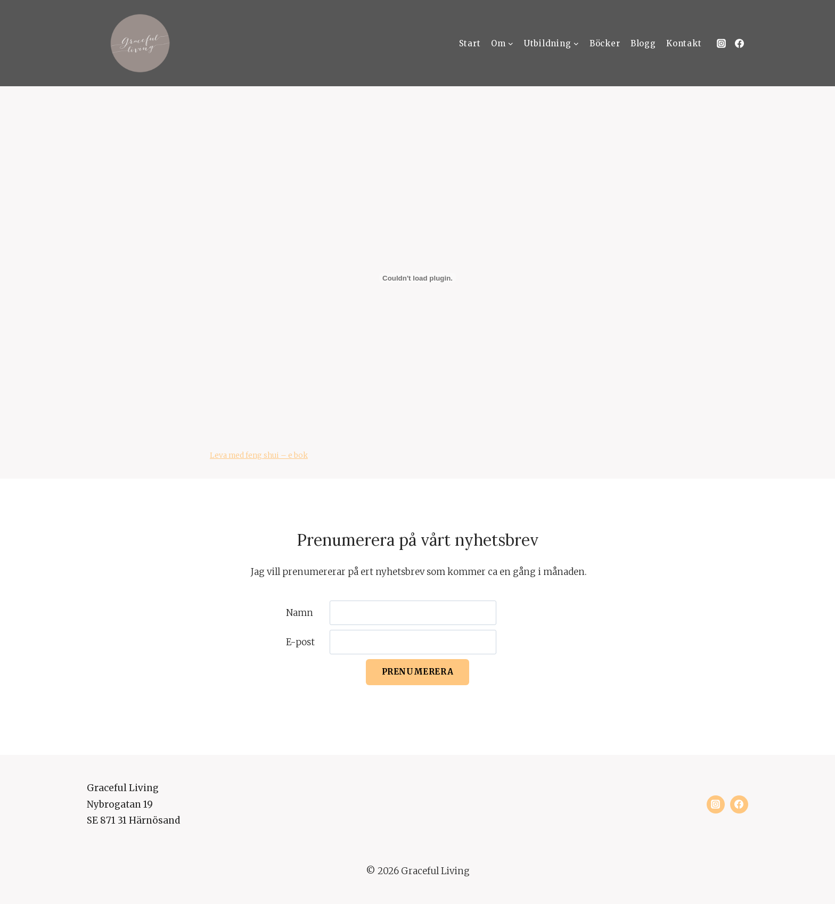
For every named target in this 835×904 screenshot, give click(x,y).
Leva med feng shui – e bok (259, 455)
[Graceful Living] (140, 43)
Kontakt (683, 43)
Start (470, 43)
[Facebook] (739, 43)
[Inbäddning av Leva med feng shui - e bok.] (417, 278)
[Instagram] (721, 43)
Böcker (605, 43)
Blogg (643, 43)
